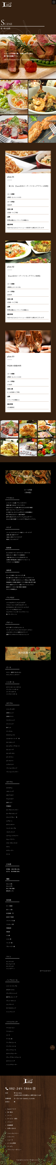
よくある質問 (11, 1143)
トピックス (10, 1136)
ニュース (10, 1140)
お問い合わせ (11, 1128)
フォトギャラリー (13, 1133)
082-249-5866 (20, 1088)
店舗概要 (10, 1125)
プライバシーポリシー (14, 1149)
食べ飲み (10, 1112)
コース (9, 1115)
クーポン (10, 1146)
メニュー (10, 1122)
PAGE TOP (52, 1047)
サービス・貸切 (12, 1118)
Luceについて (11, 1109)
